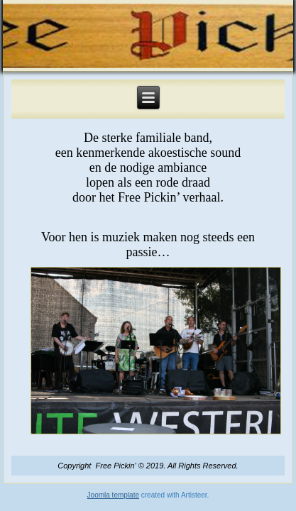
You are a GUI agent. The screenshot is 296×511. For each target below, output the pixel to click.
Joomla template (113, 495)
